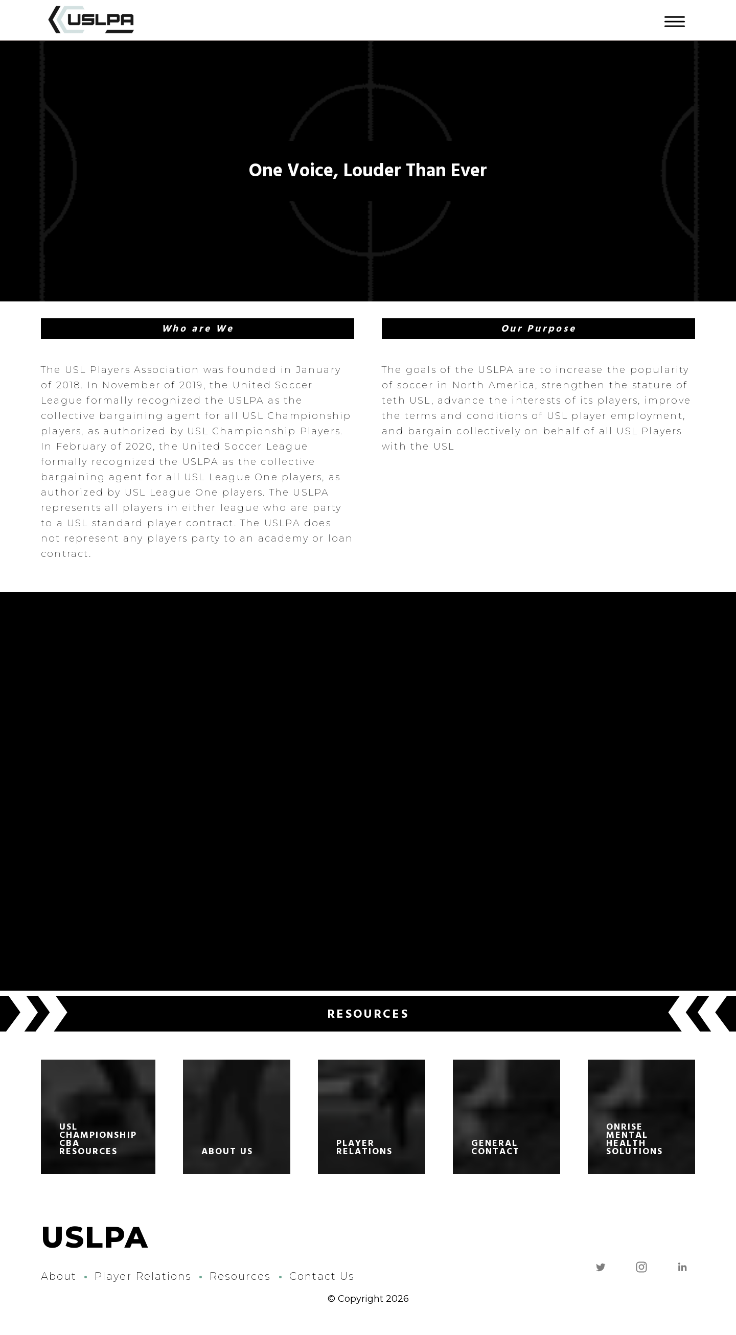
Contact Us (322, 1276)
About (59, 1276)
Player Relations (143, 1276)
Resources (240, 1276)
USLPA (95, 1237)
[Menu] (674, 20)
